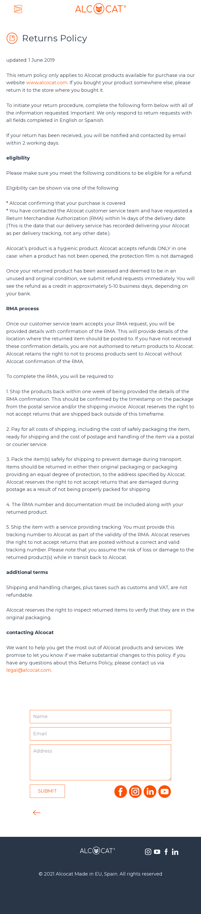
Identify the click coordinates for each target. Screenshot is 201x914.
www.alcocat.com (47, 83)
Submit (47, 791)
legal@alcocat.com (28, 670)
